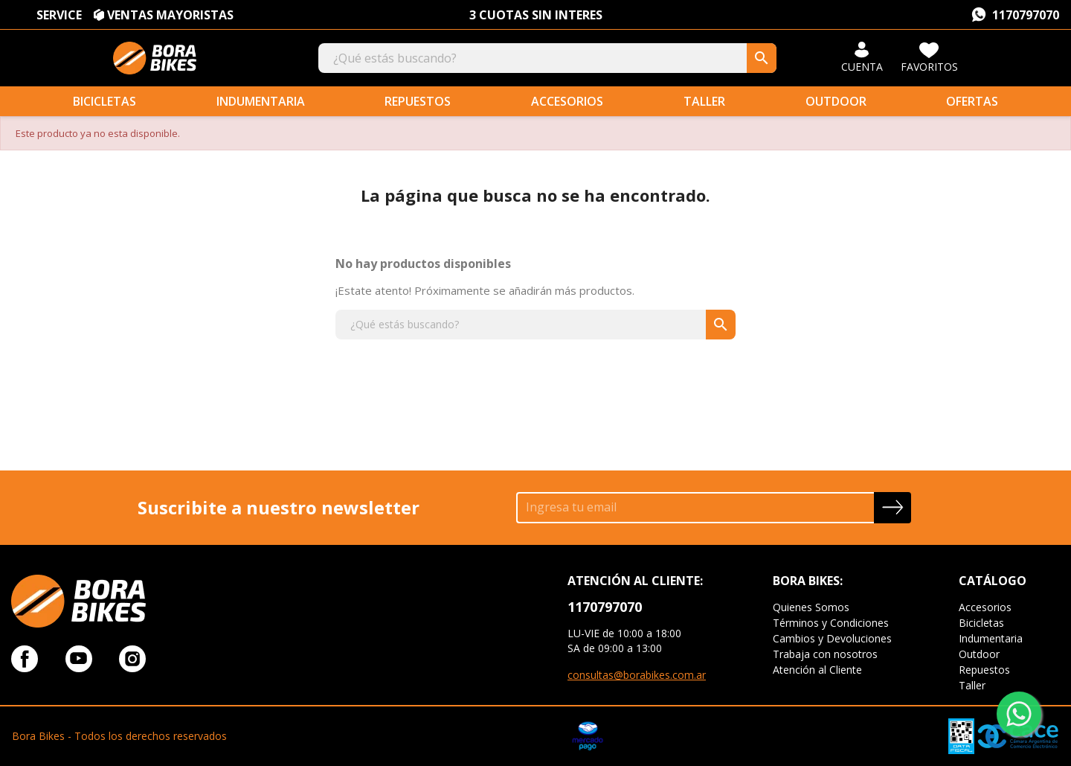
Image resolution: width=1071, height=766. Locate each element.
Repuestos (418, 101)
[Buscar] (547, 58)
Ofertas (972, 101)
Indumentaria (260, 101)
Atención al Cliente (817, 670)
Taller (704, 101)
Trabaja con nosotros (825, 654)
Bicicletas (104, 101)
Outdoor (835, 101)
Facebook (24, 658)
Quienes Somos (811, 607)
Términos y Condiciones (831, 623)
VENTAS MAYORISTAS (170, 15)
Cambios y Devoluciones (832, 638)
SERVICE (59, 15)
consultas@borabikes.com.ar (636, 675)
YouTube (78, 658)
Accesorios (567, 101)
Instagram (132, 658)
